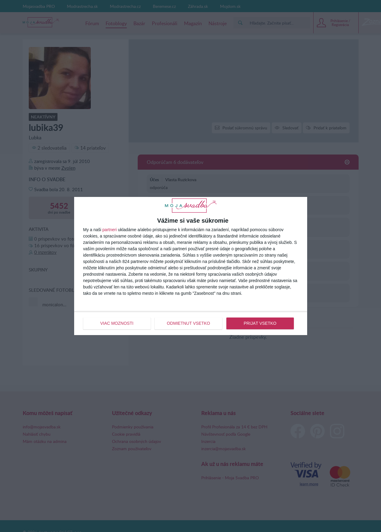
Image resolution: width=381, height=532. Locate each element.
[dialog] (190, 266)
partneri (109, 230)
